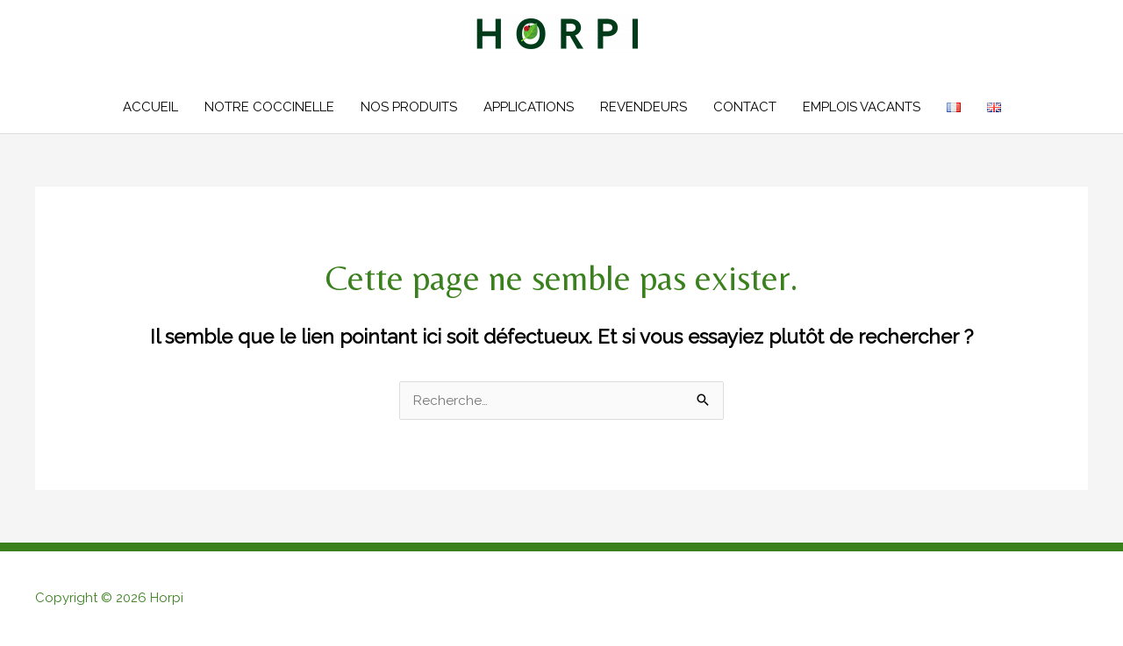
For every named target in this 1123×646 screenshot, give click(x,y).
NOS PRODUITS (409, 107)
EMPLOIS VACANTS (861, 107)
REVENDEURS (643, 107)
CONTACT (744, 107)
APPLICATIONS (528, 107)
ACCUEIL (150, 107)
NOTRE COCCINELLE (269, 107)
